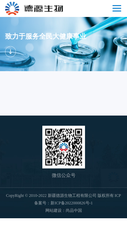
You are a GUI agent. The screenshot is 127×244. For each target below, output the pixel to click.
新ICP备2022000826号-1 (71, 203)
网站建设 (53, 210)
